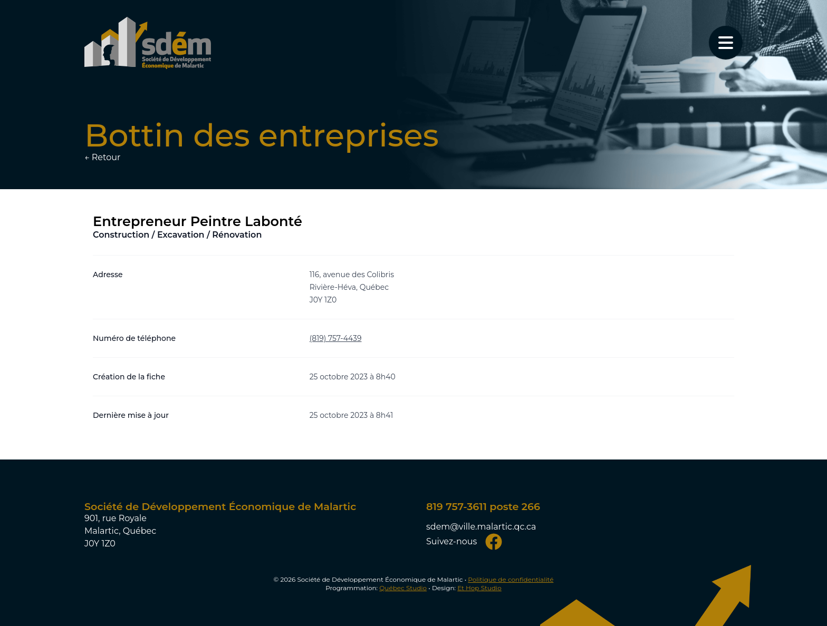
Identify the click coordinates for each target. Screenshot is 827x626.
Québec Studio (403, 588)
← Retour (102, 157)
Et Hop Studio (479, 588)
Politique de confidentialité (510, 579)
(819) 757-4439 (336, 338)
